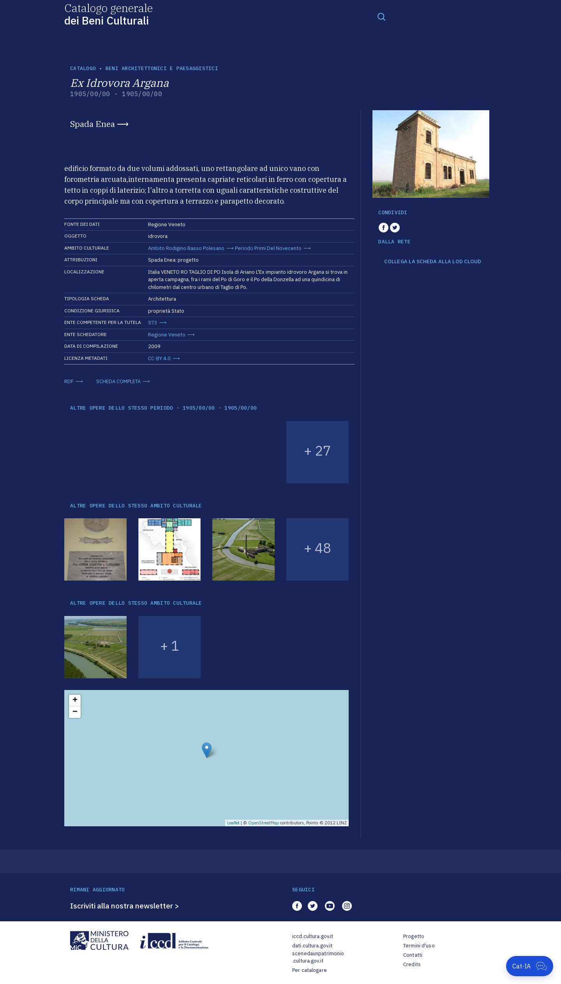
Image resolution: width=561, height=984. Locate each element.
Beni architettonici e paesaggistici (162, 68)
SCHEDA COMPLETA (118, 381)
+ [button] (75, 700)
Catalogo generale (108, 14)
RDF (69, 381)
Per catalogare (309, 970)
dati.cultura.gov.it (312, 945)
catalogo (83, 68)
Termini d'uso (419, 945)
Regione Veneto (166, 334)
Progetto (413, 936)
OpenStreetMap (263, 823)
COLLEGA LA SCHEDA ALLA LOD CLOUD (432, 262)
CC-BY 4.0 (159, 358)
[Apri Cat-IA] (529, 966)
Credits (412, 964)
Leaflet (233, 823)
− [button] (75, 712)
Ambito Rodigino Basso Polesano (186, 248)
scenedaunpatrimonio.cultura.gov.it (318, 957)
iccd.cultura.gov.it (312, 936)
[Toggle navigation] (381, 16)
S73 (152, 322)
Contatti (412, 955)
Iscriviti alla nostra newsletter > (124, 905)
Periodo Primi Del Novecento (268, 248)
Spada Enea (92, 123)
